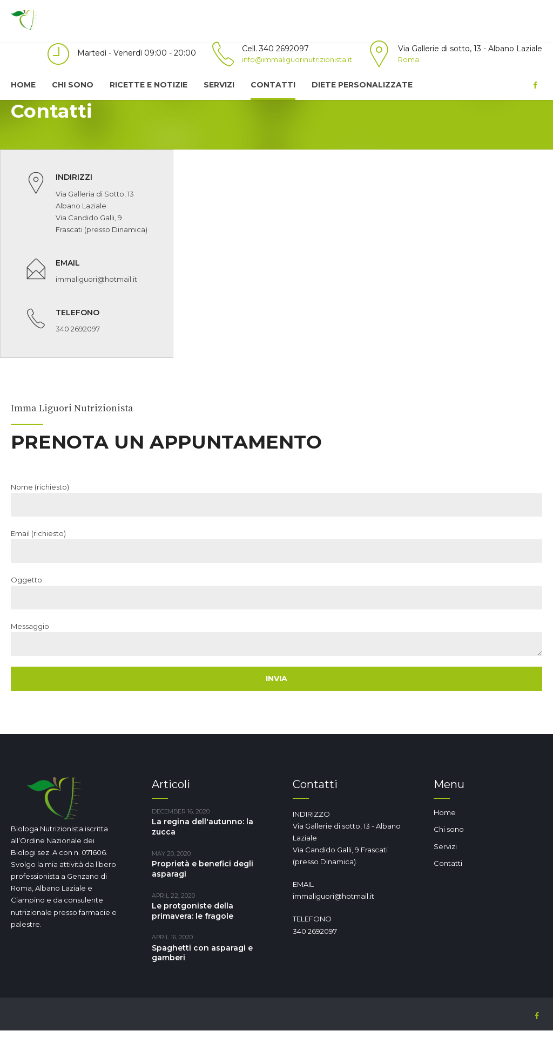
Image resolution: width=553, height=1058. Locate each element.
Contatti (273, 85)
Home (23, 85)
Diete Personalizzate (362, 85)
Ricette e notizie (148, 85)
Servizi (219, 85)
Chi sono (72, 85)
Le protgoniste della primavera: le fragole (192, 938)
